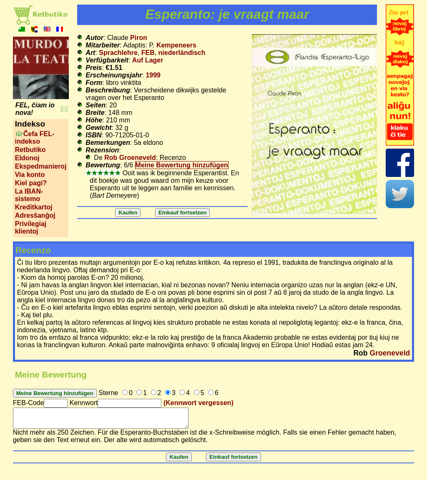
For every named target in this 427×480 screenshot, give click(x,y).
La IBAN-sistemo (29, 195)
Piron (138, 37)
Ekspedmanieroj (41, 166)
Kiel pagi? (31, 183)
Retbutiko (30, 149)
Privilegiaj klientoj (31, 227)
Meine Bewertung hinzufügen (182, 165)
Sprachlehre (118, 52)
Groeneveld (389, 353)
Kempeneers (176, 45)
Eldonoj (27, 158)
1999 (153, 75)
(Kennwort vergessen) (198, 402)
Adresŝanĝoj (35, 215)
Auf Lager (147, 60)
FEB (148, 52)
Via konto (30, 174)
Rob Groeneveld (130, 157)
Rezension (102, 150)
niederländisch (182, 52)
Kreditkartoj (34, 207)
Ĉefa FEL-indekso (35, 137)
